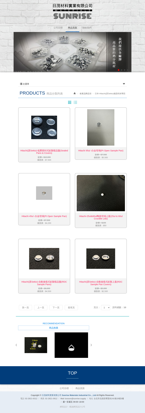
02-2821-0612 (51, 398)
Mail (62, 398)
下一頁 (56, 307)
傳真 (42, 398)
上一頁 (40, 307)
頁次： (97, 307)
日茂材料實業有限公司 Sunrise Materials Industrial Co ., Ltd (72, 11)
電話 (22, 398)
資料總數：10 (119, 307)
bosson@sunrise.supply (75, 398)
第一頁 (25, 307)
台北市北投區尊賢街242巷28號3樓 (109, 398)
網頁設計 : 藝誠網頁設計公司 (72, 407)
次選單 (72, 83)
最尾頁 (71, 307)
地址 (91, 398)
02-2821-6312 (31, 398)
